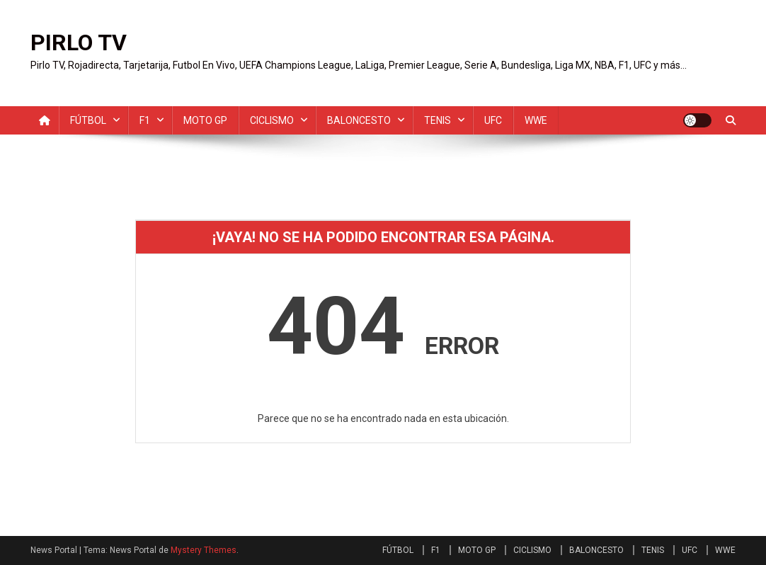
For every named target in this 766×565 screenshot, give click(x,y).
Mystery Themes (203, 550)
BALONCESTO (359, 120)
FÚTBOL (88, 120)
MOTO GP (205, 120)
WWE (536, 120)
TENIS (437, 120)
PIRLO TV (78, 42)
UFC (493, 120)
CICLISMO (272, 120)
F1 (144, 120)
